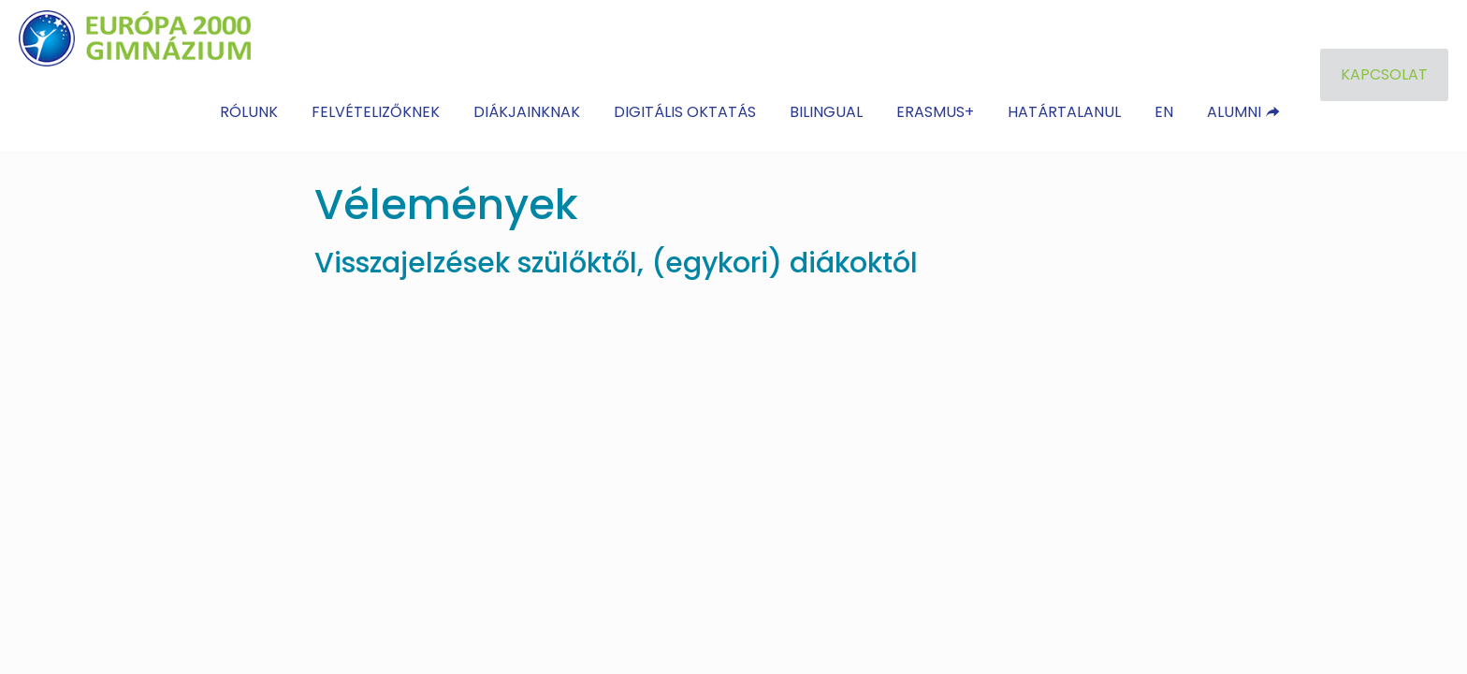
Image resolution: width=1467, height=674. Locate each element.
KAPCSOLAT (1384, 74)
